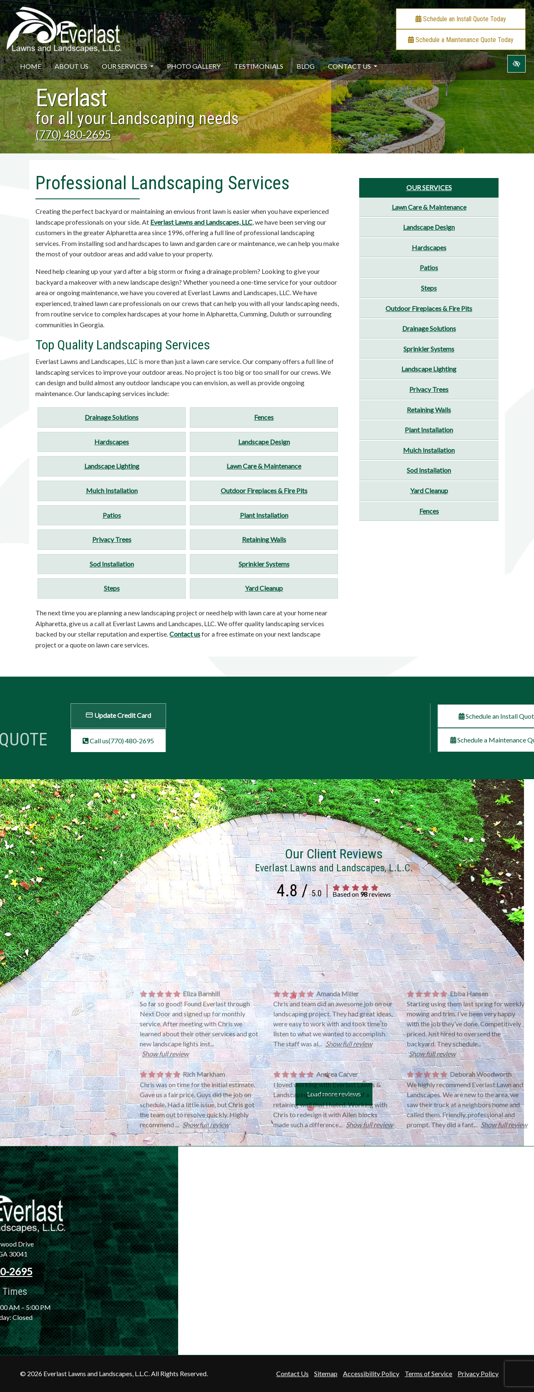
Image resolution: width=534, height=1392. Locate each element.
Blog (306, 66)
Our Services (128, 66)
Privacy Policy (478, 1373)
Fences (264, 417)
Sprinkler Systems (264, 564)
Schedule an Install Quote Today (461, 19)
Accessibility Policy (371, 1373)
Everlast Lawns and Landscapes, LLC (201, 222)
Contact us (184, 634)
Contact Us (352, 66)
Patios (112, 515)
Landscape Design (264, 442)
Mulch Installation (112, 490)
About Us (71, 66)
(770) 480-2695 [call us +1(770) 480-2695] (73, 134)
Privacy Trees (111, 539)
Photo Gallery (194, 66)
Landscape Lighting (111, 466)
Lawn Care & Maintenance (264, 466)
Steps (112, 588)
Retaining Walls (264, 539)
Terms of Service (428, 1373)
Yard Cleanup (264, 588)
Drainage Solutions (112, 417)
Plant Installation (264, 515)
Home (30, 66)
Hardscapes (111, 442)
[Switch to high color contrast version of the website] (516, 64)
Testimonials (258, 66)
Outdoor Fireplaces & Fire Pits (264, 490)
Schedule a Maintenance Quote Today (461, 40)
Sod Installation (112, 564)
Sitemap (326, 1373)
